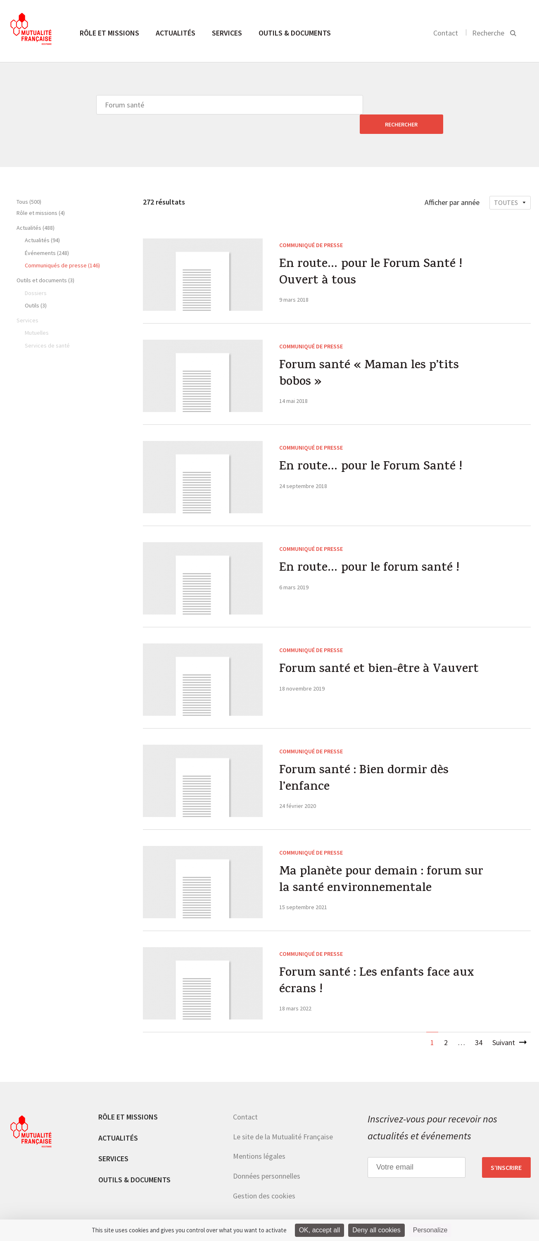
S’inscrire (506, 1148)
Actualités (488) (36, 208)
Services (227, 33)
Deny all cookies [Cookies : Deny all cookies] (376, 1230)
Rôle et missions (109, 33)
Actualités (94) (42, 220)
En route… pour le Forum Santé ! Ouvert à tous (372, 254)
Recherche (488, 33)
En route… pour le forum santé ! (370, 549)
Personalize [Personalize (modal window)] (430, 1230)
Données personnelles (266, 1156)
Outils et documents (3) (45, 260)
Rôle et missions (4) (41, 193)
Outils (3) (36, 286)
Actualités (175, 33)
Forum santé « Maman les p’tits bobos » (369, 355)
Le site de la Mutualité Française (283, 1117)
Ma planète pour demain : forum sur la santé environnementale (381, 861)
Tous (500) (29, 182)
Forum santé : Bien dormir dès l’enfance (364, 760)
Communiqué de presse (311, 225)
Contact (445, 33)
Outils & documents (295, 33)
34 (478, 1023)
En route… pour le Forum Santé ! (372, 448)
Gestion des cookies (264, 1176)
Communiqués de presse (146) (62, 246)
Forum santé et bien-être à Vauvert (379, 651)
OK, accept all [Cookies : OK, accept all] (319, 1230)
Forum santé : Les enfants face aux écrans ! (377, 962)
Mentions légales (259, 1136)
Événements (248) (47, 233)
